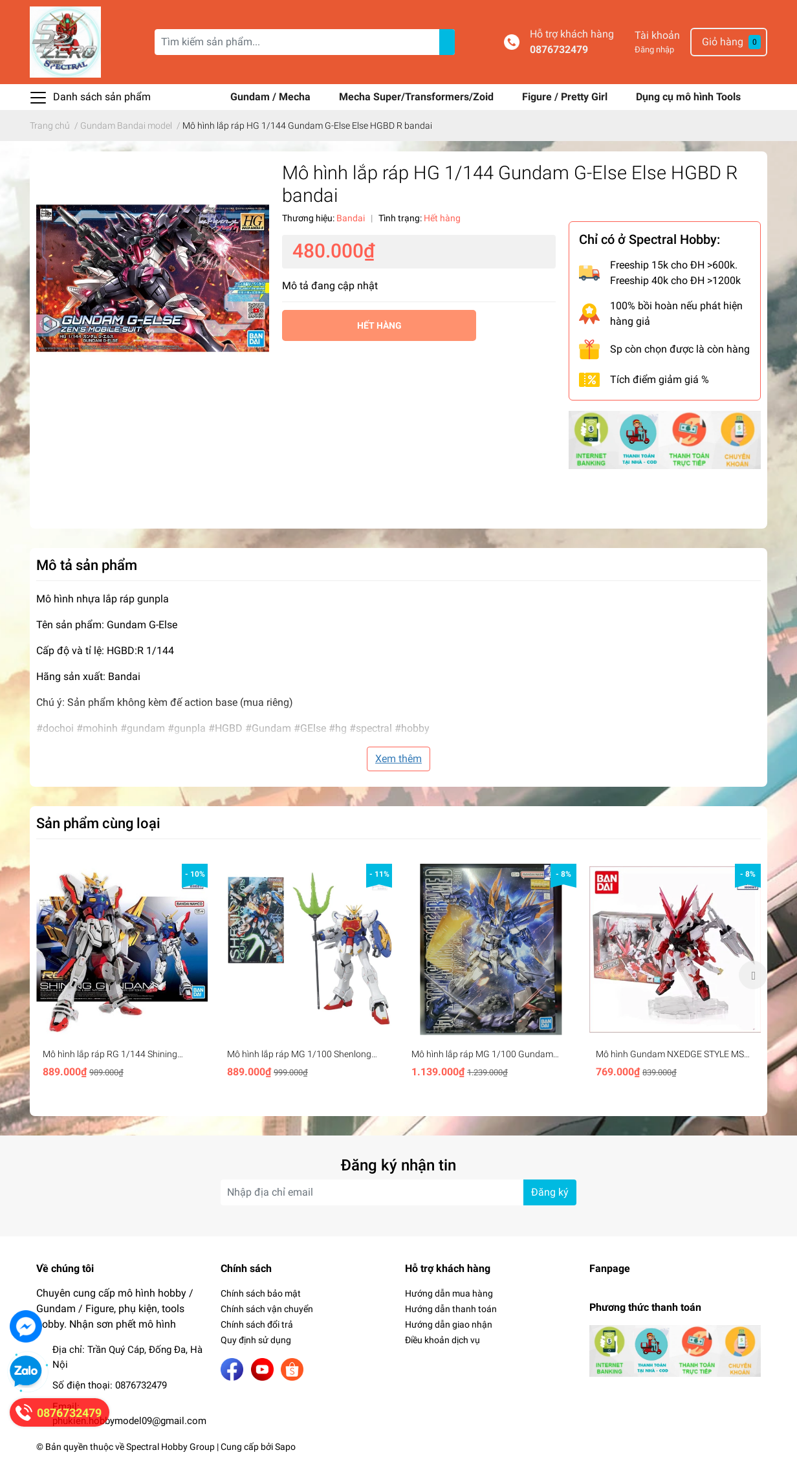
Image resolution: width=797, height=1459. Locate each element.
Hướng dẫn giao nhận (448, 1324)
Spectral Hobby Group (170, 1447)
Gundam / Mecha (271, 97)
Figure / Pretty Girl (566, 97)
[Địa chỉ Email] (398, 1192)
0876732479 (559, 49)
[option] (122, 975)
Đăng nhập (654, 49)
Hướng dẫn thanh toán (451, 1309)
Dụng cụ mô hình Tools (688, 97)
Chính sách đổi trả (257, 1324)
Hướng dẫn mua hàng (449, 1293)
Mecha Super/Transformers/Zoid (417, 97)
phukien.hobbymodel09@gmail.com (129, 1421)
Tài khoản (657, 35)
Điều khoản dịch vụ (442, 1340)
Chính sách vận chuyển (267, 1309)
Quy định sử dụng (256, 1340)
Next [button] (753, 975)
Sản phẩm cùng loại (98, 823)
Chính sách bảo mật (261, 1293)
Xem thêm (398, 758)
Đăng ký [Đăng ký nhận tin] (550, 1192)
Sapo (285, 1447)
